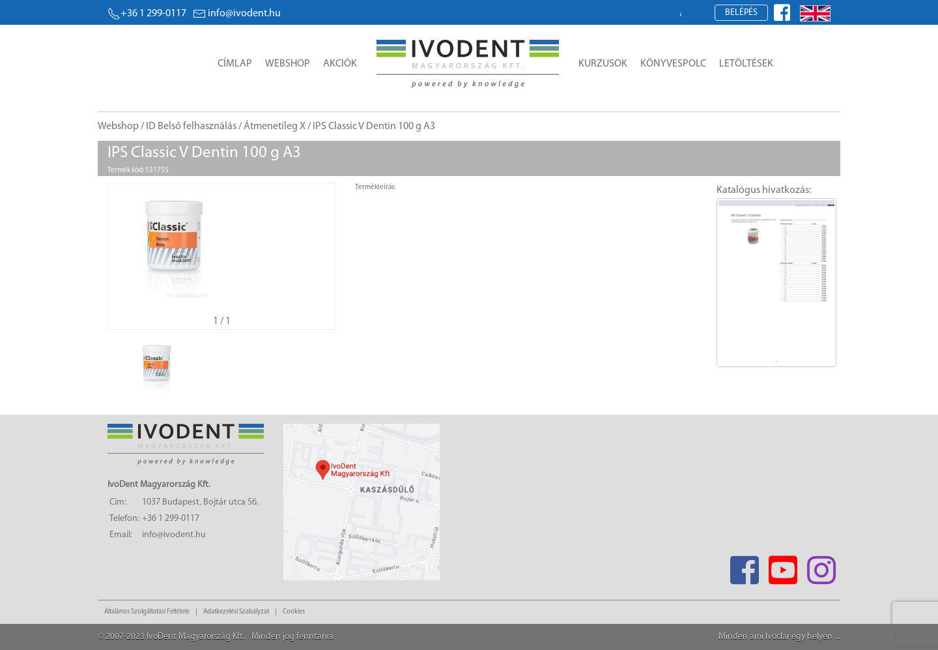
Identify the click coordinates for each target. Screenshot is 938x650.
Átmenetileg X (275, 126)
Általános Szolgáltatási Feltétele (147, 611)
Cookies (294, 611)
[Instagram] (821, 566)
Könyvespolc (673, 64)
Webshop (287, 64)
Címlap (235, 64)
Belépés (741, 13)
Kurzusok (602, 64)
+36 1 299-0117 (146, 13)
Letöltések (746, 64)
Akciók (340, 64)
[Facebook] (744, 566)
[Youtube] (782, 566)
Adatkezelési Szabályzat (236, 611)
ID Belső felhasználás (191, 126)
